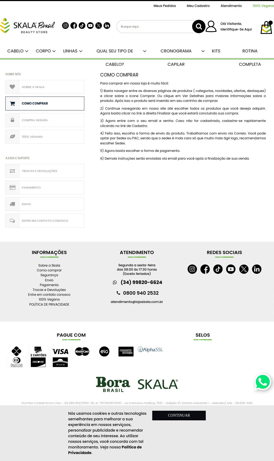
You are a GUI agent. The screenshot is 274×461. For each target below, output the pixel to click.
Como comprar (35, 103)
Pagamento (31, 187)
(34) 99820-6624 (141, 282)
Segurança (49, 275)
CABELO (14, 51)
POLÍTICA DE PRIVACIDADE (49, 304)
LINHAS (69, 51)
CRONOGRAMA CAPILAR (176, 53)
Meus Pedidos (165, 5)
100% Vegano (263, 5)
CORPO (42, 51)
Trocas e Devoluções (39, 171)
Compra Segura (35, 120)
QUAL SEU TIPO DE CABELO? (115, 53)
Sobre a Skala (33, 87)
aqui (248, 29)
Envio (26, 204)
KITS (215, 51)
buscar (199, 26)
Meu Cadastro (198, 5)
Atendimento (231, 5)
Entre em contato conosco (45, 220)
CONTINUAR (179, 415)
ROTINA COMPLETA (250, 53)
